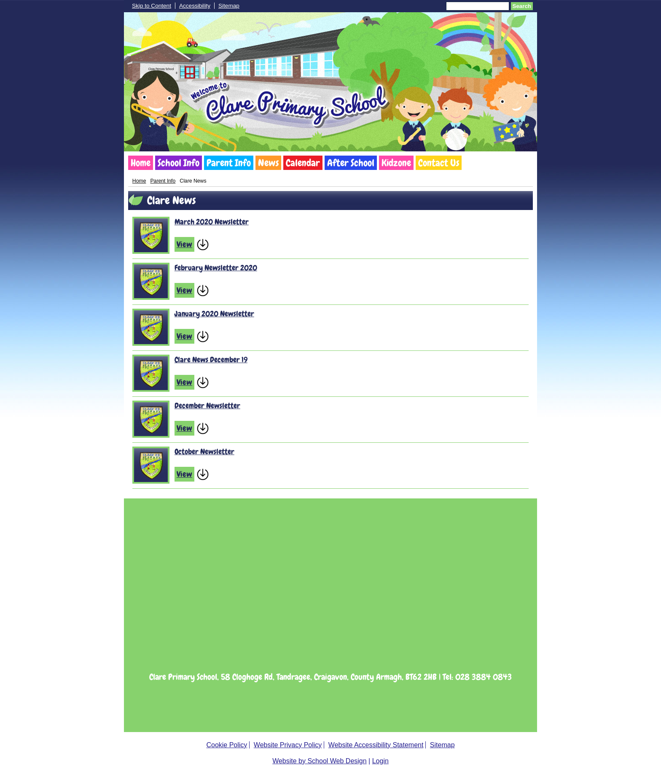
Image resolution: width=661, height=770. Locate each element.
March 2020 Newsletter (212, 221)
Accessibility (194, 6)
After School (350, 162)
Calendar (303, 162)
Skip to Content (151, 6)
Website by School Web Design (319, 761)
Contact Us (438, 162)
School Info (178, 162)
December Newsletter (207, 405)
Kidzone (396, 162)
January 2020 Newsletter (214, 313)
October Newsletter (204, 451)
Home (140, 162)
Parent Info (229, 162)
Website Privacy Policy (288, 744)
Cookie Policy (226, 744)
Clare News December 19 (211, 359)
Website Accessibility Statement (376, 744)
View (184, 244)
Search (522, 6)
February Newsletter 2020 (216, 267)
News (268, 162)
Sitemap (228, 6)
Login (380, 761)
